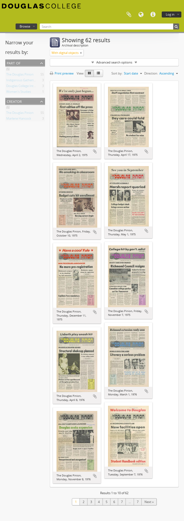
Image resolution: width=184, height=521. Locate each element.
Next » (149, 502)
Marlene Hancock (18, 119)
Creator (14, 101)
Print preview (62, 73)
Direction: (151, 73)
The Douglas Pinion (20, 75)
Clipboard (129, 15)
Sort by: (116, 73)
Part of (13, 62)
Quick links (153, 15)
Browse (25, 26)
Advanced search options (114, 62)
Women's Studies (18, 92)
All (8, 69)
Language (141, 15)
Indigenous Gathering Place (25, 81)
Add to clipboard (94, 151)
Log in (170, 14)
